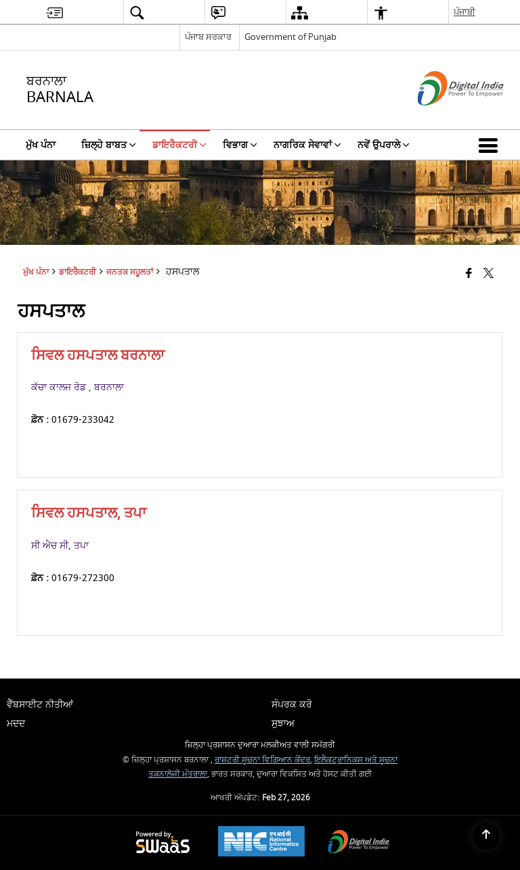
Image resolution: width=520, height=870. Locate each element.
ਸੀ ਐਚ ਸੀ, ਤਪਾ (60, 546)
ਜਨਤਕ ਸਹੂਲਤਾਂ (129, 272)
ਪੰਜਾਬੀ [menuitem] (464, 11)
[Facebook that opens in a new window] (468, 273)
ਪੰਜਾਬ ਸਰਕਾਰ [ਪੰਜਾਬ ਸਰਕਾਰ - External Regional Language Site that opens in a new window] (208, 36)
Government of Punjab (290, 36)
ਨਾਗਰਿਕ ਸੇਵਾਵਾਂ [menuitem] (307, 145)
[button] (491, 145)
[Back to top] (486, 836)
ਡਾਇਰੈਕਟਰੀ (77, 272)
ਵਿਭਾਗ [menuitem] (240, 145)
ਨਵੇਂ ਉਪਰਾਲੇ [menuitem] (384, 145)
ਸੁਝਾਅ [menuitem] (283, 723)
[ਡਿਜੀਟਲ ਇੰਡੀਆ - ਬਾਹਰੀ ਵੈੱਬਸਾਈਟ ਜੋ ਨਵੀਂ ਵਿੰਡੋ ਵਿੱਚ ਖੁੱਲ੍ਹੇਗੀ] (444, 117)
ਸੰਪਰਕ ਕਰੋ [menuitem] (292, 704)
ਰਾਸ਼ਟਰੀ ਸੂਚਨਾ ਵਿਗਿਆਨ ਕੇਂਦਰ (262, 760)
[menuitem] (54, 12)
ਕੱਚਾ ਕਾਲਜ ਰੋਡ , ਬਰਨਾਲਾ (77, 387)
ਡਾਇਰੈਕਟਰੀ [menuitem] (179, 145)
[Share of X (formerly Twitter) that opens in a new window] (488, 273)
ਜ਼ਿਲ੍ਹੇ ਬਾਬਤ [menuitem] (108, 145)
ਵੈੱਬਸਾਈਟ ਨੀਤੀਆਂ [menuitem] (40, 704)
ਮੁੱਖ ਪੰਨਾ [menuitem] (41, 145)
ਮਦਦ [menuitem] (16, 723)
